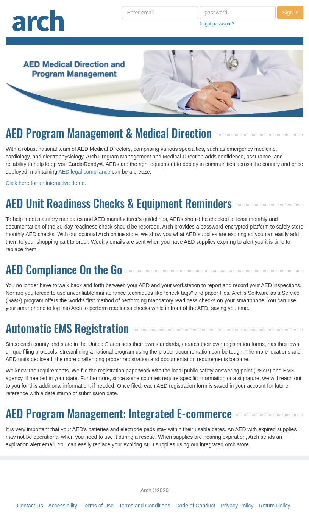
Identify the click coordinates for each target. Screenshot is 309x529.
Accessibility (62, 505)
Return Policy (274, 505)
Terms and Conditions (144, 505)
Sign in (290, 12)
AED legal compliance (84, 172)
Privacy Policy (236, 505)
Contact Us (30, 505)
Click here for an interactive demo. (46, 183)
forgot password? (217, 24)
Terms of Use (98, 505)
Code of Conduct (195, 505)
